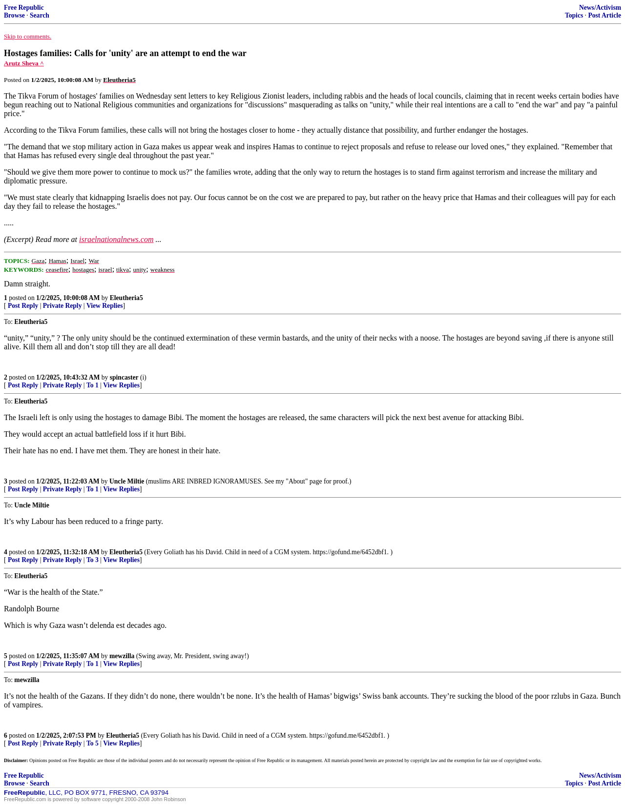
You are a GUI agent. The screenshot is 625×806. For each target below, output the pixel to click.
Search (39, 15)
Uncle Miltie (126, 481)
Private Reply (62, 305)
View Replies (104, 305)
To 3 (92, 560)
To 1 (92, 385)
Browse (14, 15)
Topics (574, 15)
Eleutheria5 (126, 298)
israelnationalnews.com (116, 239)
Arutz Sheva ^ (24, 63)
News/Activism (600, 7)
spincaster (124, 377)
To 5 (92, 743)
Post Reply (23, 305)
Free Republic (24, 7)
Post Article (604, 15)
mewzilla (121, 656)
